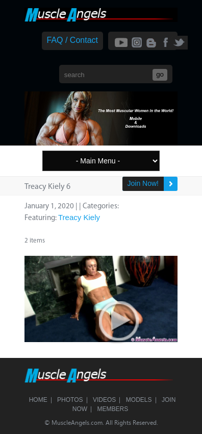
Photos (70, 399)
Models (139, 399)
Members (113, 409)
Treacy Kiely (79, 217)
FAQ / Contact (72, 40)
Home (38, 399)
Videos (104, 399)
